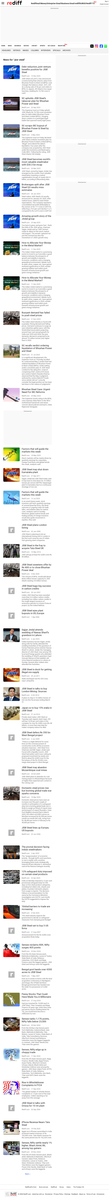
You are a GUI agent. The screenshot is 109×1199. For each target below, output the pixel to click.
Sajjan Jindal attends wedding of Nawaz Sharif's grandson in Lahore (35, 632)
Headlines (6, 50)
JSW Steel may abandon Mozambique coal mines (34, 768)
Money (43, 3)
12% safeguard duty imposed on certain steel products (37, 873)
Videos (68, 1187)
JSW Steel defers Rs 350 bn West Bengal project (36, 734)
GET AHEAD (51, 46)
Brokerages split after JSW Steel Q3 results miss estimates (36, 187)
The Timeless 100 (78, 1187)
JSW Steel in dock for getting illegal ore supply (37, 671)
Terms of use (90, 1194)
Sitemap (67, 1194)
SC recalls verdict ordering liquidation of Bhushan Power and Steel (37, 348)
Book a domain (43, 1187)
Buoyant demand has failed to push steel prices (36, 314)
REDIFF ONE (61, 46)
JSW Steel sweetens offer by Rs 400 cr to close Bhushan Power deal (36, 567)
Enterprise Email (54, 3)
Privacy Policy (58, 1194)
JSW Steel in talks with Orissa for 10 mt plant (33, 1104)
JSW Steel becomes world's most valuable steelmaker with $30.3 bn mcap (36, 162)
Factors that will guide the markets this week (35, 450)
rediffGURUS (80, 3)
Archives (66, 50)
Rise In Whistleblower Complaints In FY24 (33, 1084)
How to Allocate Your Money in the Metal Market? (36, 244)
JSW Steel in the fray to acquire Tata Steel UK (34, 547)
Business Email (68, 3)
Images (26, 50)
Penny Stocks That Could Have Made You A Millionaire (36, 995)
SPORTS (42, 46)
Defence (16, 50)
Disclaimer (49, 1194)
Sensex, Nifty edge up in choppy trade (34, 1051)
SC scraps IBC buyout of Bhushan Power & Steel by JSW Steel (35, 128)
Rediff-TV (90, 3)
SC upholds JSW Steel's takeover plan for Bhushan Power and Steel (35, 101)
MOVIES (26, 46)
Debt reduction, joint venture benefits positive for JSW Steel (36, 69)
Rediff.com (27, 1194)
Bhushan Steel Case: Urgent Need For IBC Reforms (36, 390)
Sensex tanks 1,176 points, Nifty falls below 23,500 (35, 1020)
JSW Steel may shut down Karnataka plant (35, 471)
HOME (3, 46)
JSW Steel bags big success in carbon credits (36, 587)
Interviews (45, 50)
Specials (56, 50)
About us (82, 1194)
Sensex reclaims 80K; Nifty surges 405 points (35, 946)
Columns (35, 50)
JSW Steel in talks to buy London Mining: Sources (34, 690)
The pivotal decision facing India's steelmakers (35, 848)
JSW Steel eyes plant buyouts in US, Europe (33, 612)
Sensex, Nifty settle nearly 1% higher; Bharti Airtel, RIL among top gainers (37, 1145)
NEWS (10, 46)
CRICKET (34, 46)
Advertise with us (38, 1194)
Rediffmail (35, 3)
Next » (27, 1174)
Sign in (106, 1)
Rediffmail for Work (30, 1187)
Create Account (104, 4)
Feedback (74, 1194)
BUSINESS (17, 46)
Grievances (100, 1194)
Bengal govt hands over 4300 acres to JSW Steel (37, 971)
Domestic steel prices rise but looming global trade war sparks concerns (37, 791)
